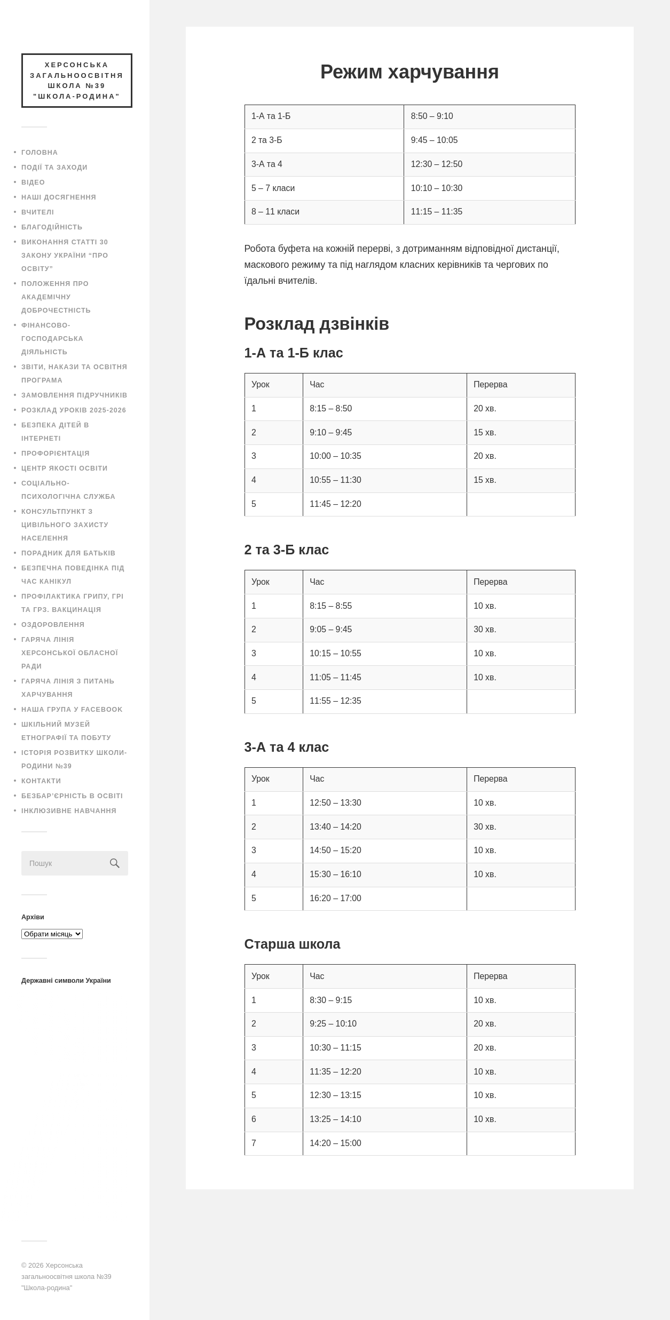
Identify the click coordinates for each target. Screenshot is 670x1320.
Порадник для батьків (68, 553)
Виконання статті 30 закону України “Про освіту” (64, 255)
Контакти (41, 781)
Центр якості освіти (64, 468)
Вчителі (37, 212)
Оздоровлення (53, 625)
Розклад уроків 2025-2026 (74, 410)
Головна (39, 152)
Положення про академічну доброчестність (56, 297)
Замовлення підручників (74, 395)
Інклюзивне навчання (69, 811)
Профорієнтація (55, 453)
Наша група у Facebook (72, 709)
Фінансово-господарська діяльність (52, 339)
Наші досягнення (58, 197)
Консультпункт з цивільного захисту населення (64, 525)
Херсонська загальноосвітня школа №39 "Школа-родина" (66, 1276)
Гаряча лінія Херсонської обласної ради (69, 653)
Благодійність (52, 227)
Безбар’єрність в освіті (72, 796)
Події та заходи (54, 167)
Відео (33, 182)
